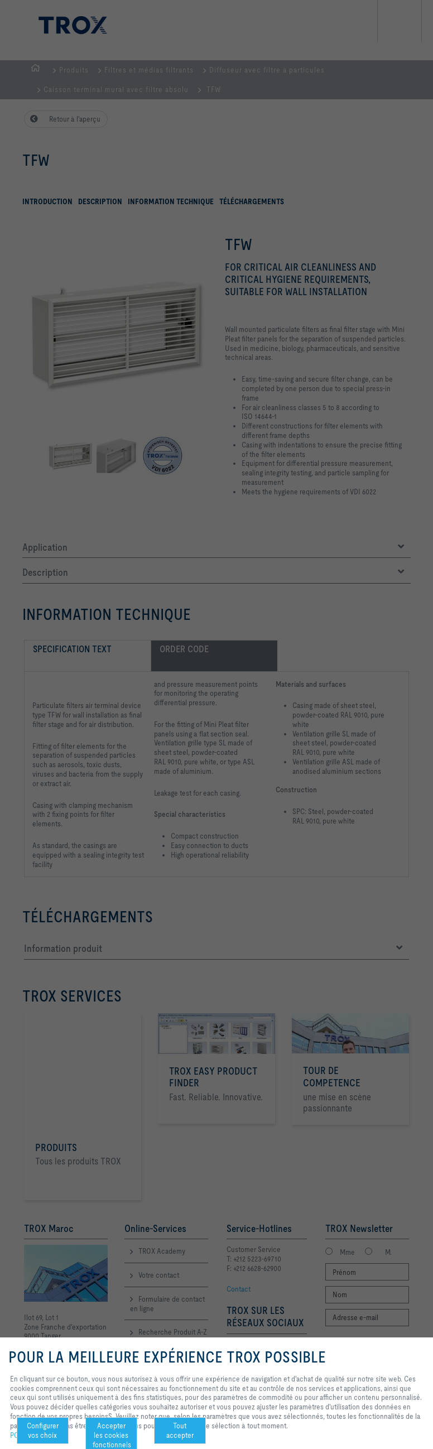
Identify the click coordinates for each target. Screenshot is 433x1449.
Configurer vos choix (43, 1430)
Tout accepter (180, 1430)
